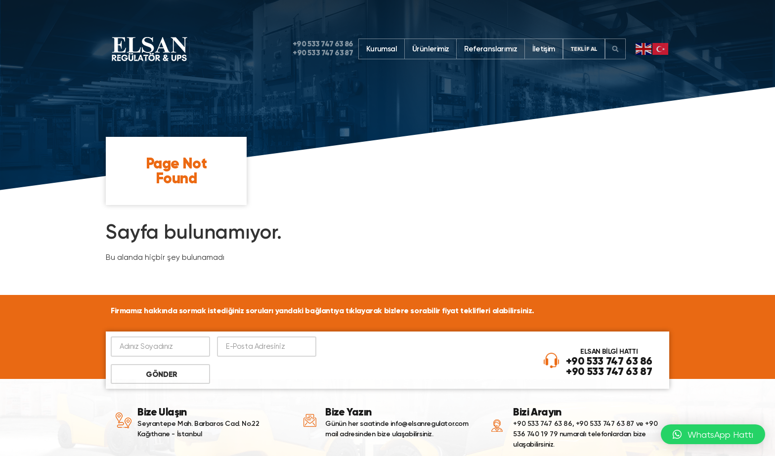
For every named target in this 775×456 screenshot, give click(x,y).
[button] (615, 49)
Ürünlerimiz (430, 48)
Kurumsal (381, 48)
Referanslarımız (490, 48)
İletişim (543, 48)
